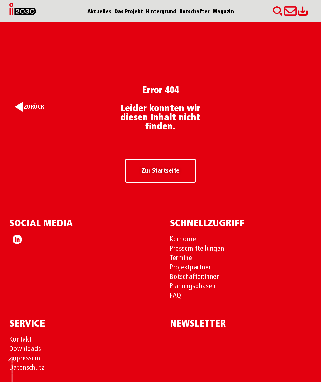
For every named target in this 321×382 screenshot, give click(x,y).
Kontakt (20, 339)
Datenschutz (27, 367)
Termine (181, 258)
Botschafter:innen (195, 277)
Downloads (25, 349)
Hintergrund (161, 11)
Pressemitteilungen (197, 248)
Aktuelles (99, 11)
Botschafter (194, 11)
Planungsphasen (193, 286)
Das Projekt (128, 11)
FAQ (175, 295)
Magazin (223, 11)
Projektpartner (190, 267)
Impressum (24, 358)
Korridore (183, 239)
